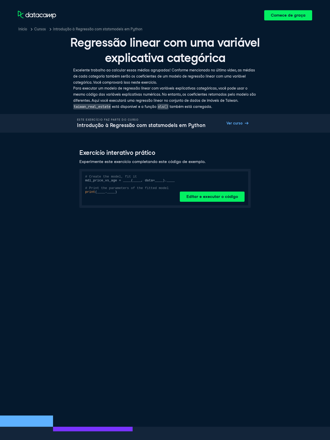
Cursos (40, 29)
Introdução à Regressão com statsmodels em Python (97, 29)
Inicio (22, 29)
